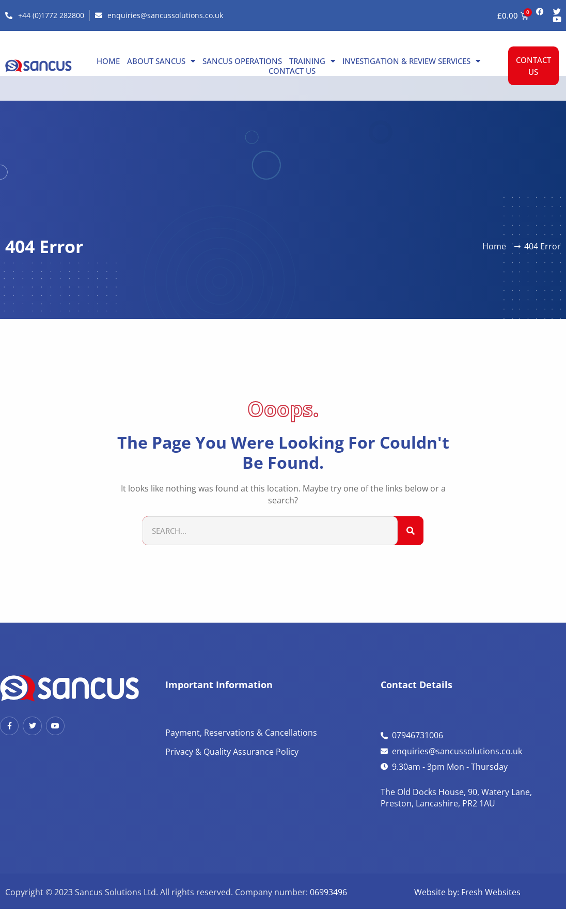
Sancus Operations (242, 61)
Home (108, 61)
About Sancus (161, 61)
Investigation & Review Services (411, 61)
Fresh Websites (491, 892)
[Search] (410, 531)
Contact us (292, 70)
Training (312, 61)
